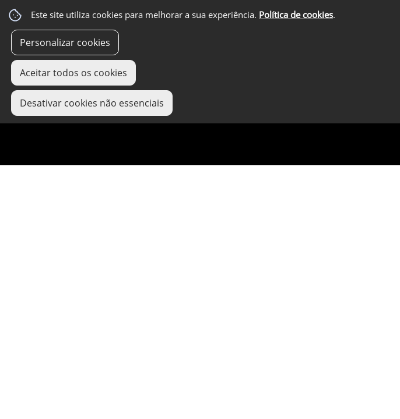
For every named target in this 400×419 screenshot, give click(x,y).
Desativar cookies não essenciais (92, 103)
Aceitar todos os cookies (73, 72)
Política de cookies (296, 15)
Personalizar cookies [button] (65, 42)
